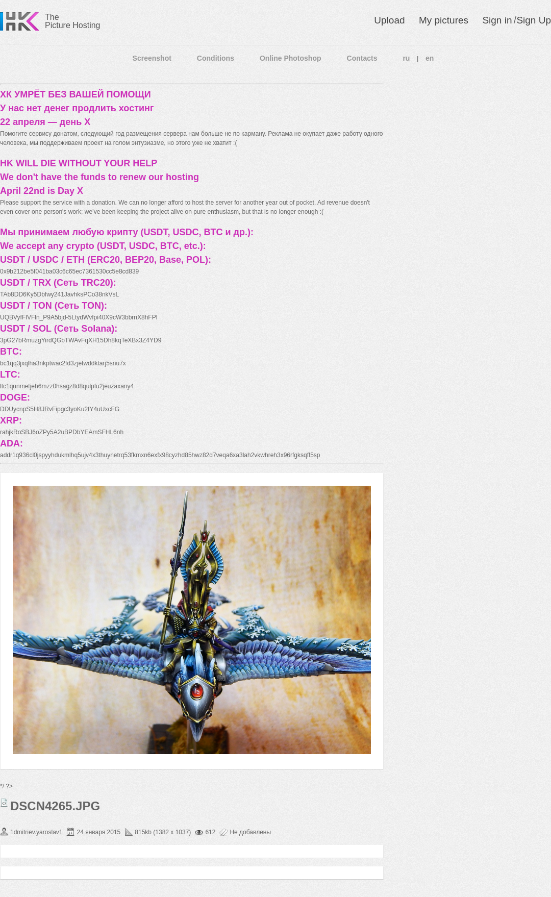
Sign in (497, 20)
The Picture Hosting (73, 21)
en (429, 58)
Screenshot (152, 58)
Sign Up (533, 20)
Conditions (215, 58)
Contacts (362, 58)
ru (406, 58)
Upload (389, 20)
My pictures (443, 20)
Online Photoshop (290, 58)
